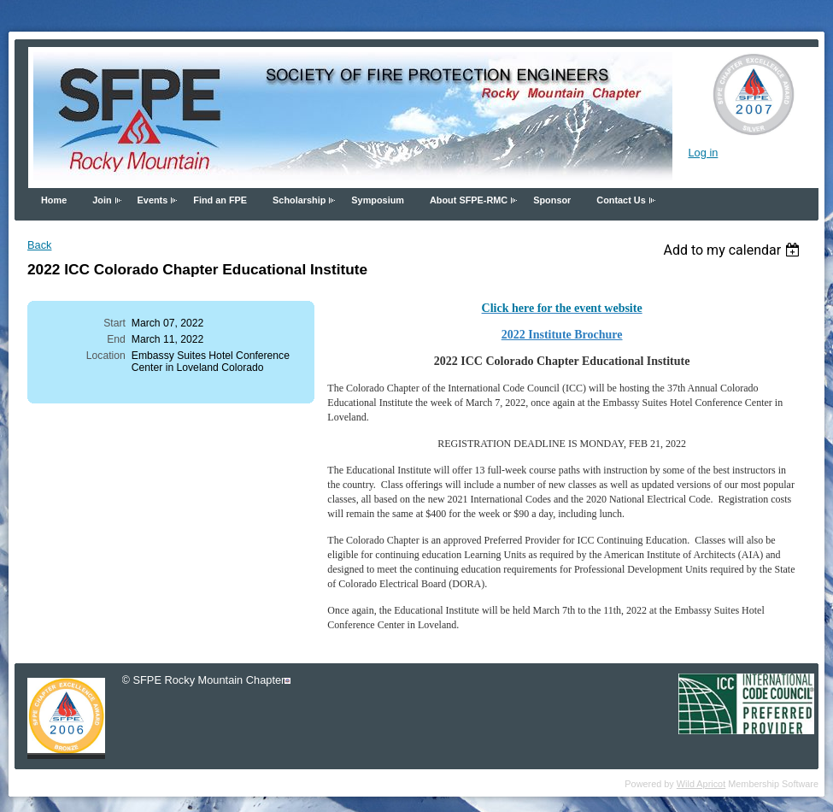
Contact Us (620, 200)
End (116, 339)
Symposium (377, 200)
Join (101, 200)
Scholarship (299, 200)
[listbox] (733, 250)
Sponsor (552, 200)
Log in (703, 152)
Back (39, 244)
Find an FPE (220, 200)
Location (106, 356)
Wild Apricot (701, 784)
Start (114, 323)
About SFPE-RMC (468, 200)
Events (153, 200)
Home (54, 200)
